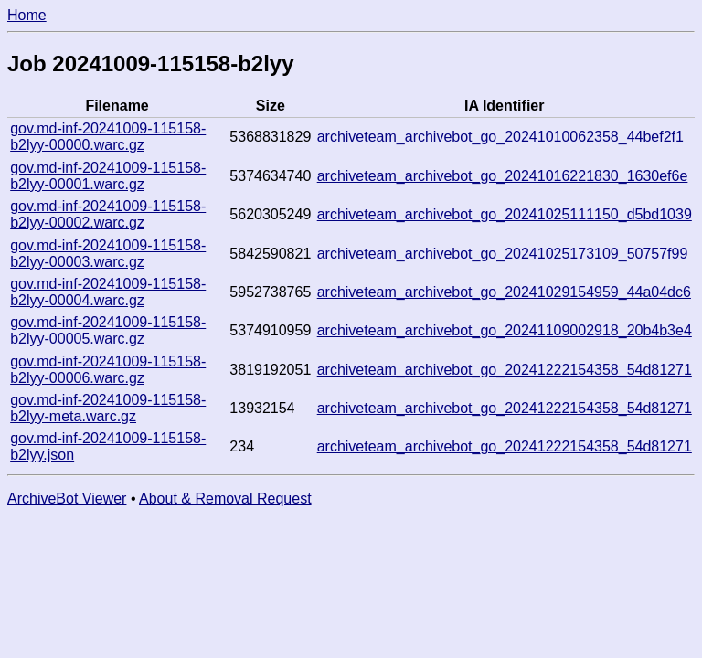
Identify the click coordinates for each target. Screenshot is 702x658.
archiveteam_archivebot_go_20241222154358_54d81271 (504, 369)
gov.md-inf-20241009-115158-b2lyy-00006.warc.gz (108, 370)
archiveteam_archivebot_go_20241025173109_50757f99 (502, 253)
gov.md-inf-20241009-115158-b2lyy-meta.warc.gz (108, 408)
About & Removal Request (225, 498)
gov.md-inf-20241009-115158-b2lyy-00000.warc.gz (108, 137)
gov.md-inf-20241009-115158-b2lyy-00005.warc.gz (108, 330)
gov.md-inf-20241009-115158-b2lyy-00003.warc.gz (108, 254)
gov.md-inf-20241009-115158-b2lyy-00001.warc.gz (108, 176)
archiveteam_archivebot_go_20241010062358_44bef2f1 (500, 136)
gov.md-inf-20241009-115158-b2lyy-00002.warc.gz (108, 214)
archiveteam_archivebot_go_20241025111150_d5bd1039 (504, 214)
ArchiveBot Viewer (66, 498)
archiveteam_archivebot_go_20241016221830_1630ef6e (502, 176)
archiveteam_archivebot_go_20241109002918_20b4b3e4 (504, 330)
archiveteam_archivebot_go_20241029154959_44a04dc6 (504, 292)
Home (27, 15)
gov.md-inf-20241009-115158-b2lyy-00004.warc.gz (108, 292)
